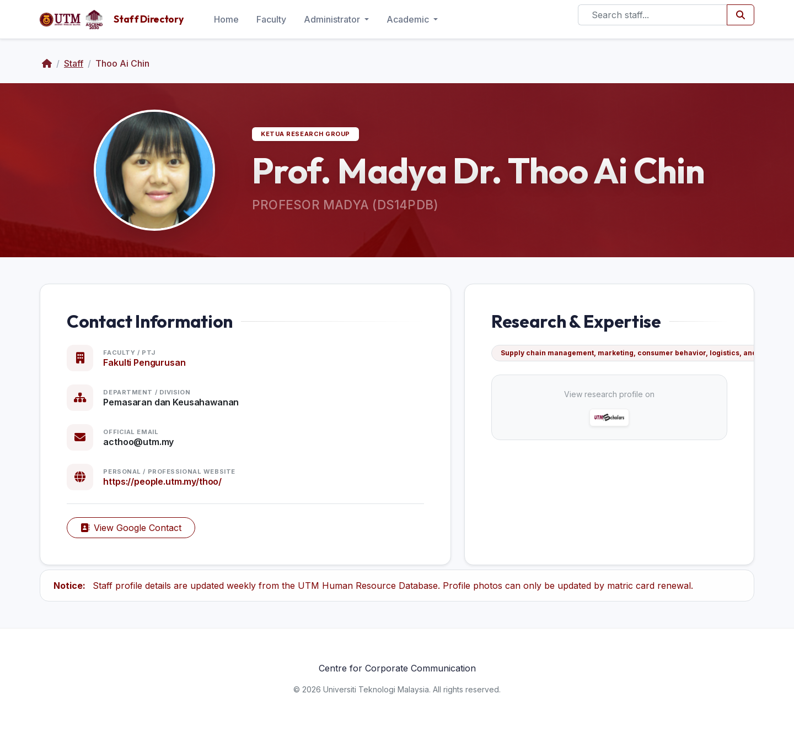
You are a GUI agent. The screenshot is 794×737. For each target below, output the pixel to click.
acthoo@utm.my (138, 441)
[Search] (652, 14)
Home (226, 19)
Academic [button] (409, 19)
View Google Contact (131, 527)
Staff (73, 63)
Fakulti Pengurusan (144, 362)
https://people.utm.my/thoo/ (162, 481)
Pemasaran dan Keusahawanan (171, 402)
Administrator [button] (333, 19)
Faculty (271, 19)
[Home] (47, 63)
